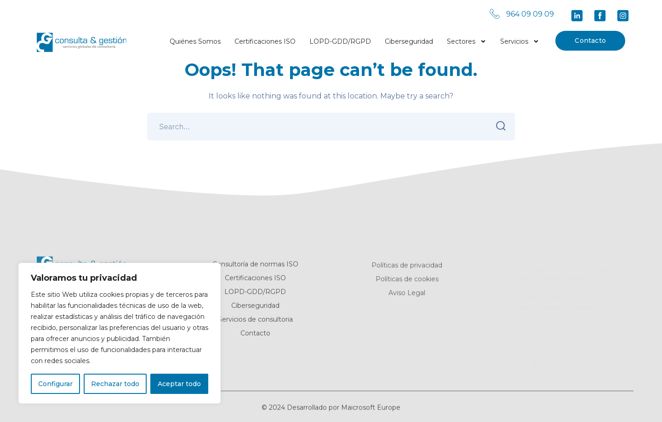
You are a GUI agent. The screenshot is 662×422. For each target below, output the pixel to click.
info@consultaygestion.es (560, 363)
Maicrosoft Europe (370, 411)
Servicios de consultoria (255, 322)
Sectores (466, 40)
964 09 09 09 (530, 14)
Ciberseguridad (409, 41)
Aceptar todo (179, 384)
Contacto (590, 40)
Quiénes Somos (195, 41)
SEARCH (498, 126)
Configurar (55, 384)
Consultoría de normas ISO (255, 266)
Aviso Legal (406, 296)
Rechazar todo (115, 384)
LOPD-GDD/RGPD (340, 41)
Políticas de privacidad (406, 268)
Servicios (519, 40)
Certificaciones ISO (265, 41)
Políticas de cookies (407, 282)
